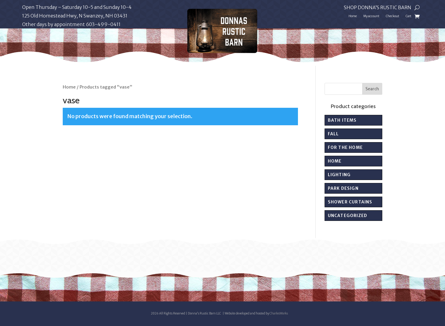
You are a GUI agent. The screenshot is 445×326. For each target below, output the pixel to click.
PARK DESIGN (343, 188)
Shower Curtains (350, 202)
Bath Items (342, 120)
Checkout (392, 16)
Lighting (339, 174)
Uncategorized (347, 215)
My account (371, 16)
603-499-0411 (103, 24)
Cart (408, 16)
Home (353, 16)
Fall (333, 133)
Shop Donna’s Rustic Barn (377, 7)
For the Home (345, 147)
